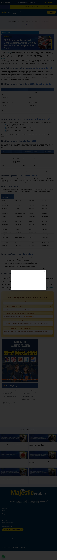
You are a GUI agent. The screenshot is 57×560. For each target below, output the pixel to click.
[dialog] (28, 280)
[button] (44, 271)
